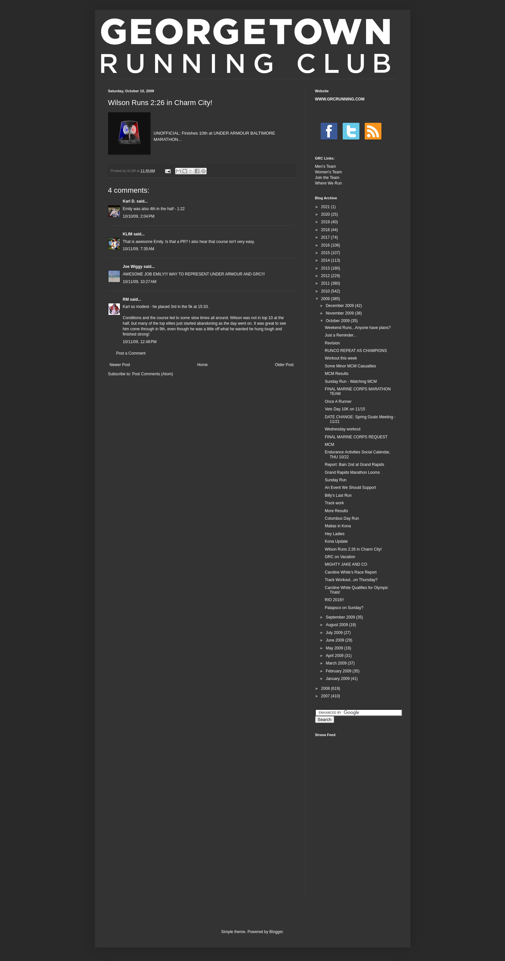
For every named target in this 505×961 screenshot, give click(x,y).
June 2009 (335, 640)
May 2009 (335, 648)
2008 (326, 688)
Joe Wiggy (133, 266)
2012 (326, 275)
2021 (326, 207)
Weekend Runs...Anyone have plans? (358, 327)
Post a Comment (131, 353)
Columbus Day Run (342, 518)
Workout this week (341, 358)
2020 (326, 214)
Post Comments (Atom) (152, 374)
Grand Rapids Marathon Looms (352, 472)
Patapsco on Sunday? (344, 607)
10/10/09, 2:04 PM (138, 216)
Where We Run (328, 183)
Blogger (276, 931)
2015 (326, 253)
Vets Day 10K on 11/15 (345, 409)
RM (126, 299)
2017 (326, 237)
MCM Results (336, 373)
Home (202, 364)
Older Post (284, 364)
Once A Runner (338, 401)
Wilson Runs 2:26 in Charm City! (353, 549)
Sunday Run (335, 480)
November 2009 (340, 313)
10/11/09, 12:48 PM (140, 341)
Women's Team (328, 172)
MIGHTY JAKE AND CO (346, 564)
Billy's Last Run (338, 495)
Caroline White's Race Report (351, 572)
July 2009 (335, 632)
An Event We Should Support (350, 487)
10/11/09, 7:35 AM (138, 249)
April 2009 (335, 655)
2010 (326, 291)
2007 (326, 696)
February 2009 (339, 671)
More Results (336, 511)
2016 (326, 245)
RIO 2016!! (334, 600)
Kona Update (336, 541)
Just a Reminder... (340, 335)
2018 (326, 230)
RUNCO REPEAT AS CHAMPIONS (356, 350)
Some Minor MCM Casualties (350, 366)
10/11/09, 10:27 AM (139, 281)
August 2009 (337, 624)
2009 (326, 298)
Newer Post (120, 364)
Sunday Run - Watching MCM (351, 381)
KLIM (127, 234)
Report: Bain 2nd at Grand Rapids (354, 464)
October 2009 (338, 320)
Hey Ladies (334, 534)
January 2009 (338, 678)
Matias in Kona (338, 526)
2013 (326, 268)
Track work (334, 503)
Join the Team (327, 177)
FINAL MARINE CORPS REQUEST (356, 437)
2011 (326, 283)
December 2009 (340, 305)
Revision (332, 343)
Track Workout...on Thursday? (351, 580)
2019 (326, 222)
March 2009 (337, 663)
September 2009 (341, 617)
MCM (329, 444)
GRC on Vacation (340, 557)
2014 (326, 260)
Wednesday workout (342, 429)
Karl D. (129, 201)
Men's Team (325, 166)
